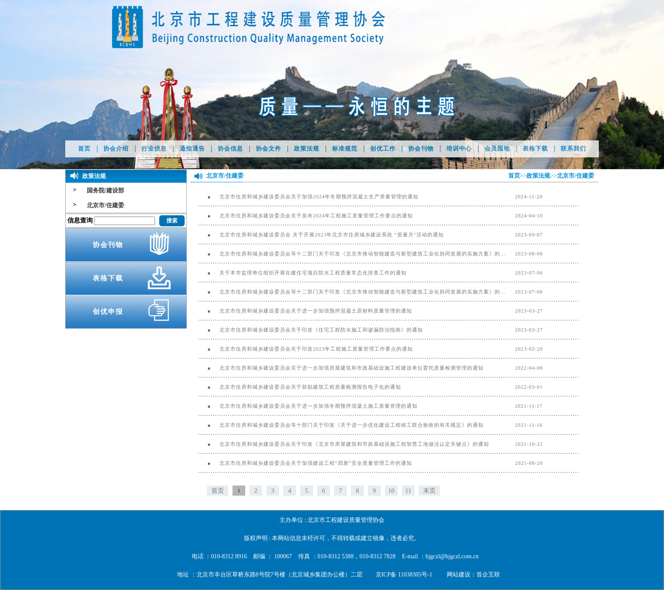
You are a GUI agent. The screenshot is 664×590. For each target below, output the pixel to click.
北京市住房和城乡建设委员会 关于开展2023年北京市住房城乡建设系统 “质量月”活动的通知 (321, 235)
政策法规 (306, 148)
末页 (429, 490)
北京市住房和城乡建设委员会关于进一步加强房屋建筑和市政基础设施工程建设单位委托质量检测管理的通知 (341, 368)
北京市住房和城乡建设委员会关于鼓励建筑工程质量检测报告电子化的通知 (299, 387)
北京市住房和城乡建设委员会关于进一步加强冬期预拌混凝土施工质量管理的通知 (308, 406)
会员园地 (497, 148)
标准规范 (344, 148)
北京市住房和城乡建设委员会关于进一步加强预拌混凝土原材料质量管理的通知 (305, 311)
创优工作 (383, 148)
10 (391, 490)
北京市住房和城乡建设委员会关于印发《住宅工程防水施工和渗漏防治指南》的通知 (310, 330)
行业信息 (154, 148)
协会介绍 (116, 148)
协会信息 (230, 148)
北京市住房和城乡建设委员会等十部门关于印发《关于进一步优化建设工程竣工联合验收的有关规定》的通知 (341, 425)
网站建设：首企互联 (473, 574)
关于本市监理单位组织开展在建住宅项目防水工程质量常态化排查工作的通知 (302, 273)
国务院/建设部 (105, 190)
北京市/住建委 (105, 205)
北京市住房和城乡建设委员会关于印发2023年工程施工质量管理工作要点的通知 (305, 349)
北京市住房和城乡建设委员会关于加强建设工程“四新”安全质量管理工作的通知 (305, 463)
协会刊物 (421, 148)
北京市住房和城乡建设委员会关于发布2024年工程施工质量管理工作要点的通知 (305, 216)
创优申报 (108, 311)
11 (408, 490)
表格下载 (535, 148)
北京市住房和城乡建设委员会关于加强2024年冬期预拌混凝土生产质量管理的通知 (308, 197)
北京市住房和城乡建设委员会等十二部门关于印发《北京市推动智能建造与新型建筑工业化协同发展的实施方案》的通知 (353, 254)
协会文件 (268, 148)
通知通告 (192, 148)
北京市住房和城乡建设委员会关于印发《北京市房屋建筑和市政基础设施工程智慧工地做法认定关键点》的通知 (343, 444)
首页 (84, 148)
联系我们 (573, 148)
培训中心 (459, 148)
